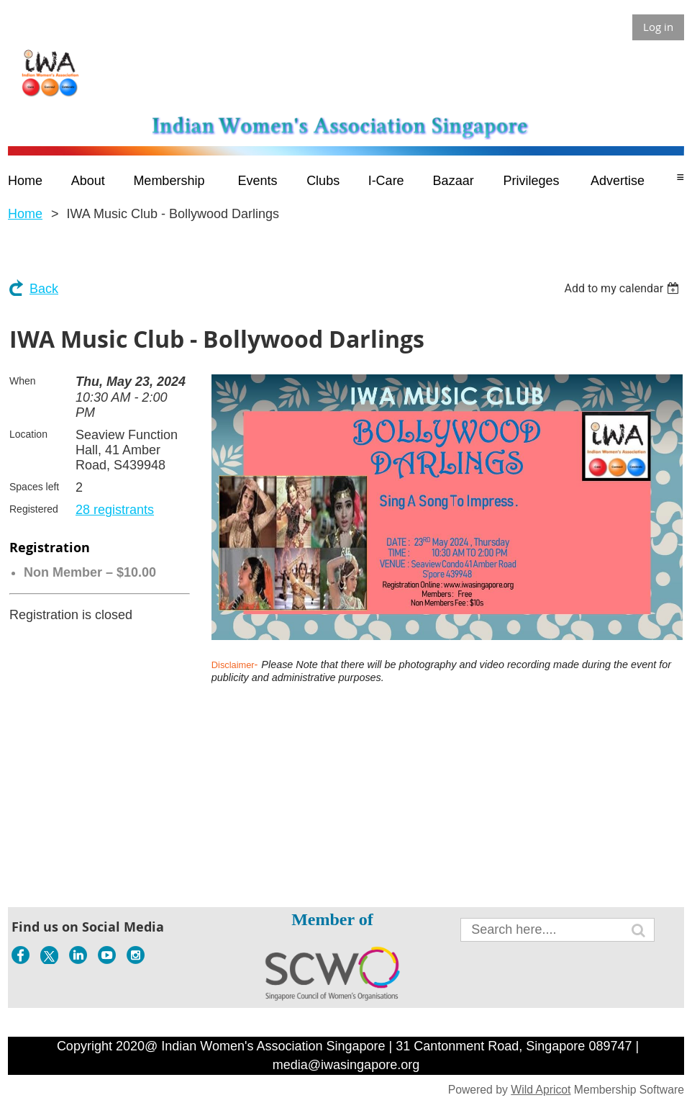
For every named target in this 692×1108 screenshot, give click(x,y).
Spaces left (34, 486)
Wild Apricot (540, 1090)
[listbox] (623, 288)
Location (28, 434)
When (22, 381)
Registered (33, 509)
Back (43, 288)
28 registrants (115, 510)
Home (25, 214)
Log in (658, 26)
